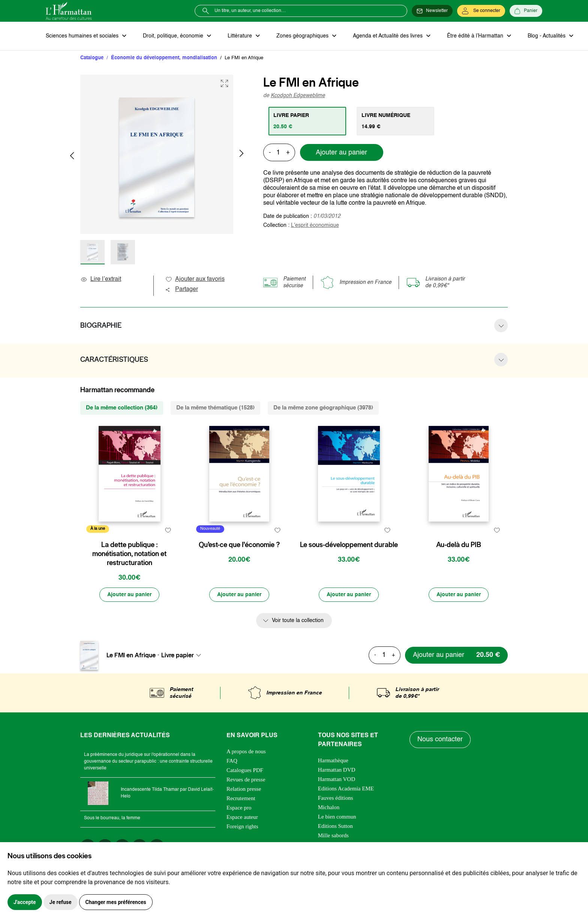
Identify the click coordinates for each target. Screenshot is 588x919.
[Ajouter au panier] (129, 595)
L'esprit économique (315, 225)
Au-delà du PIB (458, 544)
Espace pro (238, 808)
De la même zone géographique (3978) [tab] (323, 408)
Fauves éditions (335, 798)
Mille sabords (333, 835)
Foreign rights (242, 826)
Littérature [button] (241, 36)
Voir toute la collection (298, 620)
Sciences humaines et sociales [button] (83, 36)
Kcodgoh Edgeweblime (298, 95)
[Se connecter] (481, 11)
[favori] (167, 530)
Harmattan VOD (336, 779)
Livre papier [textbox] (177, 655)
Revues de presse (245, 780)
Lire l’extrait (100, 279)
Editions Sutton (335, 826)
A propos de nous (246, 751)
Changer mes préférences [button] (116, 902)
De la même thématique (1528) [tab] (215, 408)
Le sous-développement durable (349, 544)
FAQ (231, 761)
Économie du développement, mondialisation (164, 57)
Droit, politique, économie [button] (174, 36)
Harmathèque (333, 760)
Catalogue (92, 57)
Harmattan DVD (337, 770)
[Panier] (526, 11)
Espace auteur (242, 817)
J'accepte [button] (25, 902)
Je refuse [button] (61, 902)
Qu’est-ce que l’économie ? (239, 544)
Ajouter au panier (341, 152)
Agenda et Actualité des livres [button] (388, 36)
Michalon (329, 807)
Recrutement (240, 798)
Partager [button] (181, 289)
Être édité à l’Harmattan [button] (476, 36)
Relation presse (243, 789)
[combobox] (183, 655)
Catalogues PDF (244, 770)
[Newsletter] (432, 11)
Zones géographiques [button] (303, 36)
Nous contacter (440, 739)
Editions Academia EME (346, 789)
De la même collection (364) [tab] (122, 408)
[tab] (307, 121)
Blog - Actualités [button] (547, 36)
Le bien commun (337, 817)
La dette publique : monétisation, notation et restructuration (129, 553)
